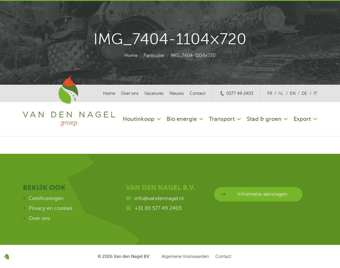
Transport (222, 119)
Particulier (154, 55)
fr (269, 93)
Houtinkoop (138, 119)
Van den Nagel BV (131, 256)
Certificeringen (46, 198)
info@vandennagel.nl (159, 198)
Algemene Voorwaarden (185, 256)
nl (281, 93)
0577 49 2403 (239, 93)
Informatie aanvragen (262, 194)
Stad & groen (264, 119)
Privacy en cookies (50, 208)
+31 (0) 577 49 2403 (158, 208)
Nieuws (176, 93)
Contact (198, 93)
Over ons (130, 93)
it (315, 93)
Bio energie (182, 119)
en (293, 93)
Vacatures (154, 93)
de (304, 93)
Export (302, 119)
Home (131, 55)
